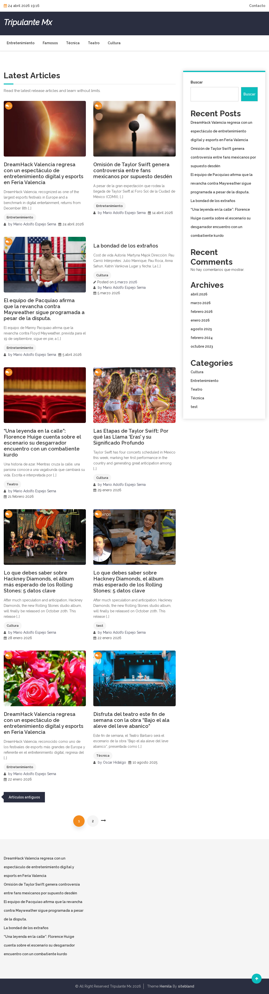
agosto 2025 (201, 329)
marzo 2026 (201, 303)
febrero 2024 (202, 338)
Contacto (257, 6)
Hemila (166, 986)
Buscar (197, 82)
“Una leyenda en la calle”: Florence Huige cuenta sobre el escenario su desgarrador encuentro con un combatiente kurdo (42, 443)
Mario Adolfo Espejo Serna (34, 224)
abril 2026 (199, 294)
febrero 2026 (202, 312)
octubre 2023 (202, 346)
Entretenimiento (20, 43)
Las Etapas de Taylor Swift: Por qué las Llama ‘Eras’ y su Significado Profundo (130, 437)
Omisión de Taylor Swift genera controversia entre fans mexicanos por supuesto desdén (132, 170)
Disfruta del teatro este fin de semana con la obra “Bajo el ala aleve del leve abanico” (131, 720)
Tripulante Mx (28, 22)
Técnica (73, 43)
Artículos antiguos (24, 797)
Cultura (114, 43)
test (99, 625)
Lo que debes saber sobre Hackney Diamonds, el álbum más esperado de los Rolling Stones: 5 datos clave (39, 582)
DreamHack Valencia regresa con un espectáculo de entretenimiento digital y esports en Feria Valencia (43, 173)
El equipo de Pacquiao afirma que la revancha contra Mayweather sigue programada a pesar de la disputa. (44, 309)
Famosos (50, 43)
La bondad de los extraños (125, 246)
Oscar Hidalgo (114, 762)
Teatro (94, 43)
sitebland (186, 986)
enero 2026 (200, 320)
